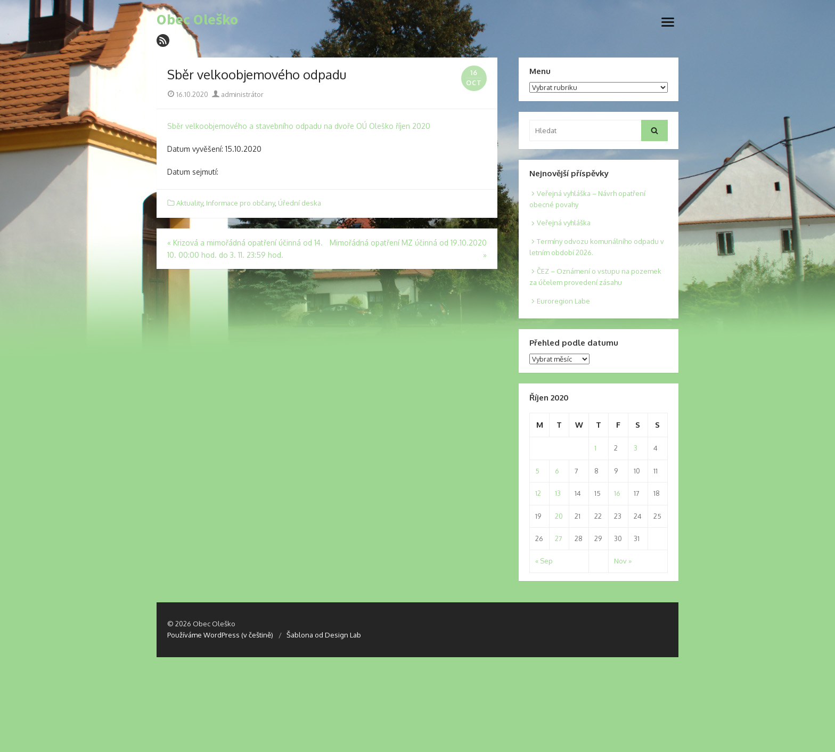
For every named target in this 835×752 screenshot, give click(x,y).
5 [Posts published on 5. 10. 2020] (537, 471)
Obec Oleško (197, 20)
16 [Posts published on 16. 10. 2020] (617, 493)
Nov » (623, 561)
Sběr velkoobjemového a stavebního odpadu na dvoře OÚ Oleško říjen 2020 (298, 125)
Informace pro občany (240, 203)
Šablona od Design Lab (323, 635)
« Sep (544, 561)
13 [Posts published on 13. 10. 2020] (558, 493)
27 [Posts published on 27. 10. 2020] (558, 538)
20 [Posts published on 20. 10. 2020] (559, 516)
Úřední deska (299, 203)
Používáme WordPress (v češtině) (220, 635)
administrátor (238, 94)
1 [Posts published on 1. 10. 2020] (595, 448)
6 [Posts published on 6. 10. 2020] (557, 471)
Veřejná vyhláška (564, 222)
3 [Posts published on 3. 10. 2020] (635, 448)
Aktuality (189, 203)
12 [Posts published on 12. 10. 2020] (538, 493)
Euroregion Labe (563, 301)
